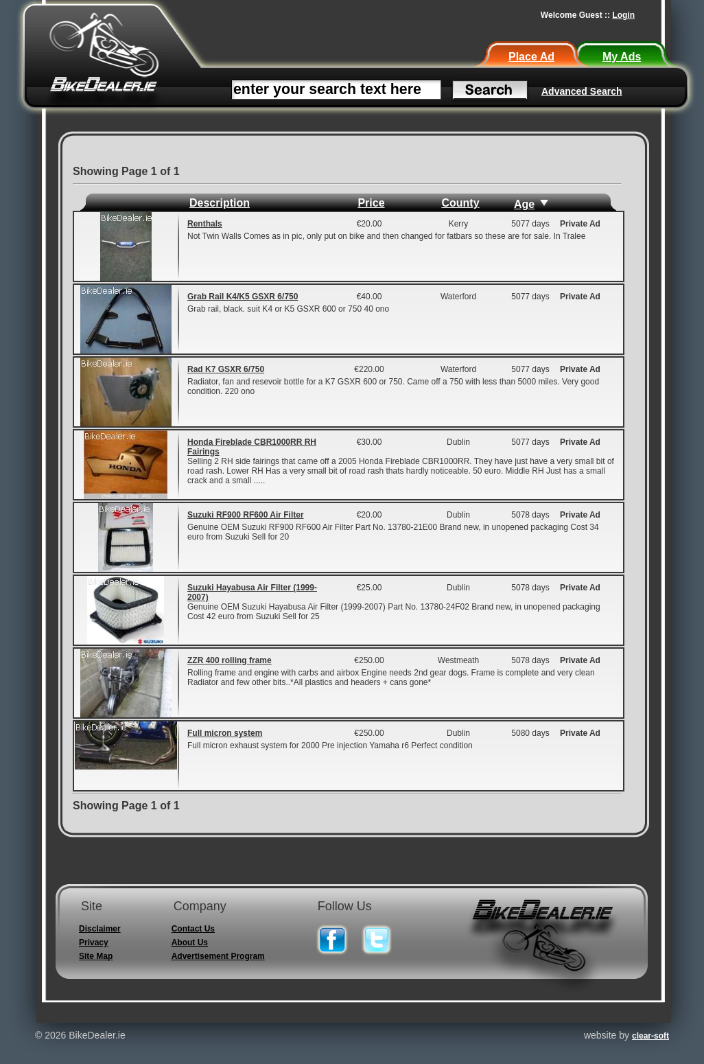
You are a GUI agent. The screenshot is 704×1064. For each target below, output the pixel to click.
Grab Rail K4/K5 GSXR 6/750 (242, 296)
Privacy (93, 942)
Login (623, 15)
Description (219, 203)
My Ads (621, 56)
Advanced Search (581, 91)
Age (524, 204)
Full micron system (224, 733)
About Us (190, 942)
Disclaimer (100, 929)
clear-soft (650, 1036)
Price (370, 203)
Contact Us (193, 929)
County (460, 203)
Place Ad (531, 56)
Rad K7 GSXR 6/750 (225, 369)
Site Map (96, 956)
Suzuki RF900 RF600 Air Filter (245, 515)
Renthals (204, 224)
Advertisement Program (218, 956)
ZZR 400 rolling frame (229, 660)
